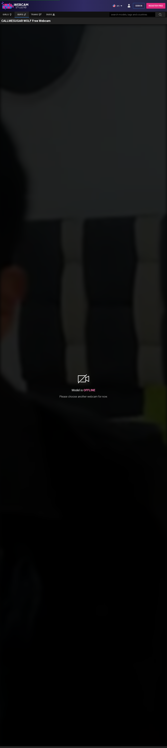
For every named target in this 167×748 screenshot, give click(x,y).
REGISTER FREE (156, 6)
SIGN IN (138, 6)
